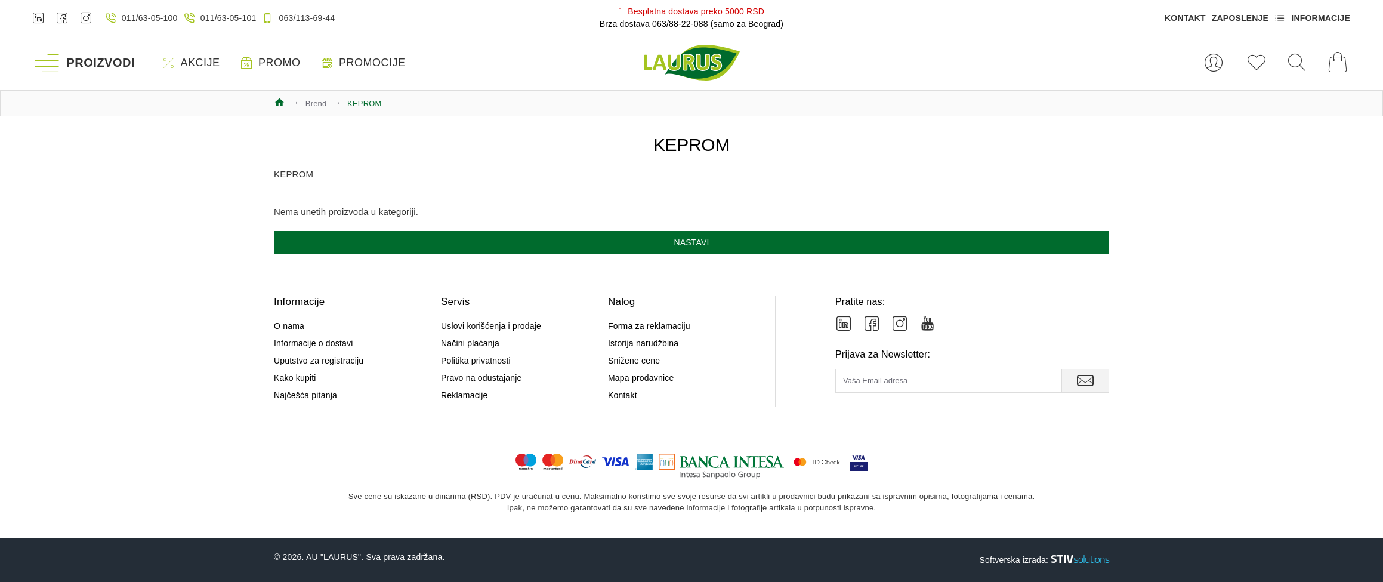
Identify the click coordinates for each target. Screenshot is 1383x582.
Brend (316, 103)
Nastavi (691, 242)
